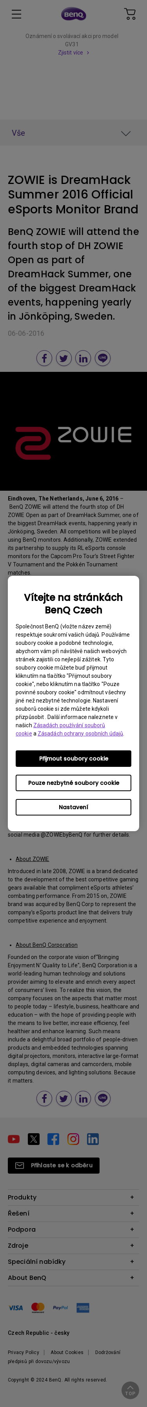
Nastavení (73, 807)
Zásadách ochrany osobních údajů (80, 733)
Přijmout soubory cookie (73, 759)
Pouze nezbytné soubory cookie (73, 783)
